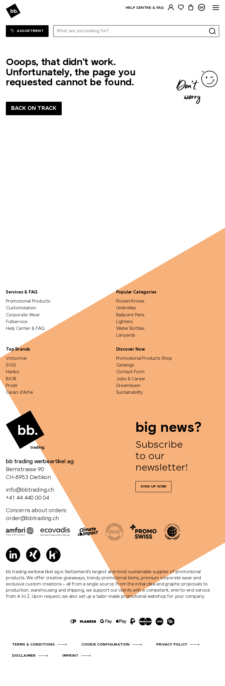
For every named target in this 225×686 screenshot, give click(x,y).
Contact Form (130, 372)
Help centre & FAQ (145, 8)
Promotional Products (28, 301)
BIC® (11, 379)
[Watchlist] (180, 7)
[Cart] (190, 7)
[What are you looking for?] (129, 31)
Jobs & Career (131, 379)
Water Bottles (130, 328)
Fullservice (17, 322)
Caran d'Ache (19, 392)
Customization (21, 308)
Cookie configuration (105, 645)
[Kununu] (53, 555)
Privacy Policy (171, 645)
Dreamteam (128, 385)
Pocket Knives (130, 301)
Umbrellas (126, 308)
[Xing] (33, 555)
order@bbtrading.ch (32, 519)
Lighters (124, 322)
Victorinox (16, 358)
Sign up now (153, 487)
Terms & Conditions (33, 645)
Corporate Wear (23, 315)
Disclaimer (24, 656)
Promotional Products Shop (144, 358)
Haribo (12, 372)
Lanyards (125, 335)
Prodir (12, 385)
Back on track (33, 108)
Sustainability (129, 392)
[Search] (212, 31)
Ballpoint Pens (130, 315)
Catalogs (125, 365)
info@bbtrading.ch (30, 490)
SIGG (11, 365)
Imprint (70, 656)
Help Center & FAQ (25, 328)
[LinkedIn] (13, 555)
